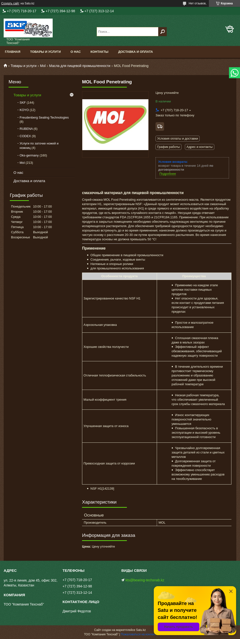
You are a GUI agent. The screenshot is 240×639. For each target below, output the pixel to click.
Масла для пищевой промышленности (79, 66)
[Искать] (162, 31)
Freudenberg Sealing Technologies (44, 117)
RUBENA (26, 129)
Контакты (99, 52)
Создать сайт (10, 3)
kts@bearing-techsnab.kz (145, 580)
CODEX (25, 136)
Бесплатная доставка (160, 126)
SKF (23, 102)
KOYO (24, 110)
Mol (43, 66)
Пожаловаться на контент (138, 634)
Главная (12, 52)
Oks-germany (29, 155)
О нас (76, 52)
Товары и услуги (45, 52)
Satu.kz (141, 630)
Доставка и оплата (135, 52)
